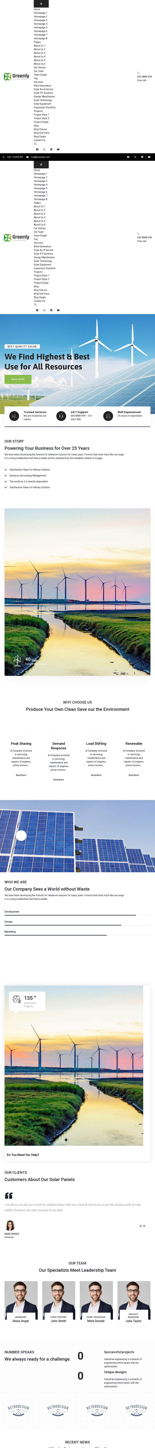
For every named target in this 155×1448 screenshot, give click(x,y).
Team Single (40, 74)
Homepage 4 (40, 23)
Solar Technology (43, 100)
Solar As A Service (43, 89)
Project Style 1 (41, 114)
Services (38, 82)
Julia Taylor (133, 1321)
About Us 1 (39, 45)
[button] (137, 1226)
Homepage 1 (40, 13)
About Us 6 (39, 63)
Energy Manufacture (44, 96)
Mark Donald (95, 1321)
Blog (36, 125)
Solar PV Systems (43, 92)
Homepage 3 (40, 20)
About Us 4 (39, 56)
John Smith (58, 1321)
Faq (36, 78)
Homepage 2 (40, 16)
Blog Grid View (41, 132)
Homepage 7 (40, 34)
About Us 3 (39, 52)
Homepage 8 (40, 38)
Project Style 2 (41, 118)
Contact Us (39, 140)
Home (37, 9)
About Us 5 (39, 60)
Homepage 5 (40, 27)
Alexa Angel (20, 1321)
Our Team (39, 71)
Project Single (41, 122)
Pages (37, 42)
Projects (38, 111)
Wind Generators (42, 85)
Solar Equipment (42, 103)
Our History (40, 67)
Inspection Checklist (44, 107)
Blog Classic (40, 129)
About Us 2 (39, 49)
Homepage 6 (40, 31)
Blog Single (40, 136)
